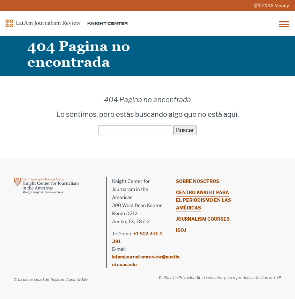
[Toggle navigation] (284, 24)
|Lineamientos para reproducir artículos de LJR (239, 277)
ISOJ (181, 230)
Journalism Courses (203, 219)
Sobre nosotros (197, 181)
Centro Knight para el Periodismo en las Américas (203, 200)
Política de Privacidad (178, 277)
